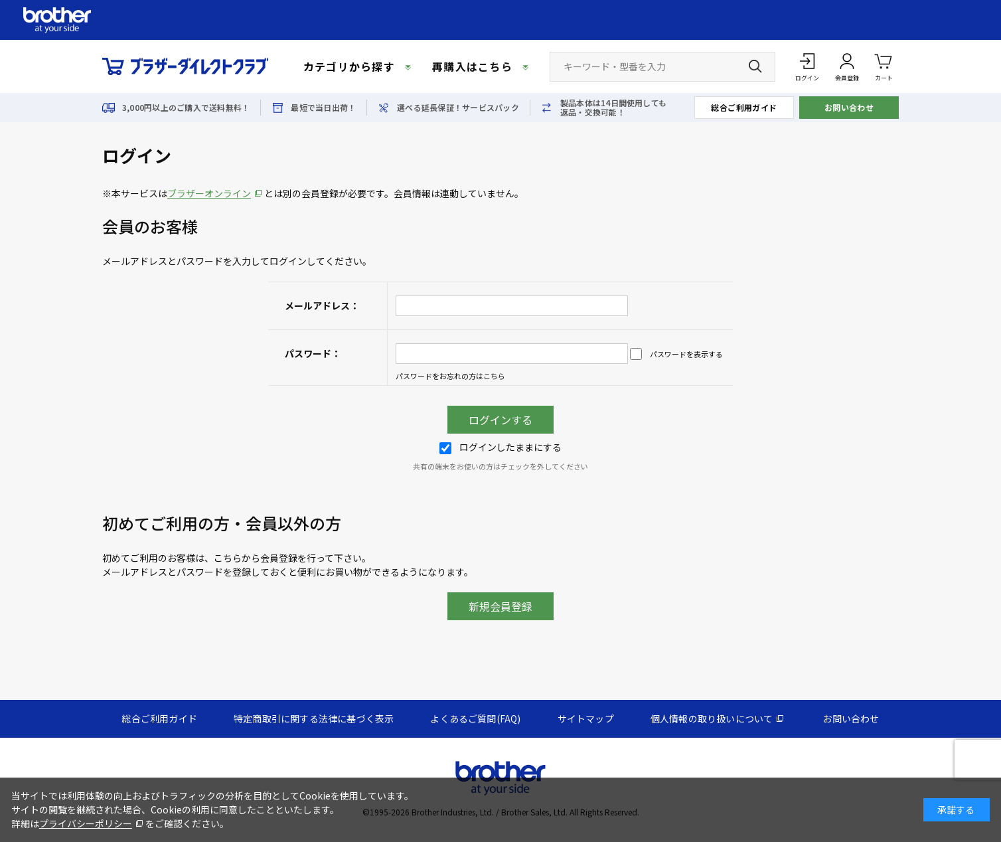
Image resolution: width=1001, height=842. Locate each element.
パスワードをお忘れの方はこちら (450, 376)
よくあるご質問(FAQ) (475, 718)
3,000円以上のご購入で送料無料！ (186, 107)
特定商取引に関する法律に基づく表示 (314, 718)
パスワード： (313, 353)
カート (884, 66)
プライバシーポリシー (85, 823)
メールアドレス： (322, 305)
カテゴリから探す (349, 66)
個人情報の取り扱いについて (712, 718)
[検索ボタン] (755, 66)
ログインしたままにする (500, 447)
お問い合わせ (849, 107)
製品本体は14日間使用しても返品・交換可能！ (613, 107)
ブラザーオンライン (209, 193)
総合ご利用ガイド (744, 107)
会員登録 (847, 78)
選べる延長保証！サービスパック (458, 107)
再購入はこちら (472, 66)
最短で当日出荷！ (323, 107)
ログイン (807, 78)
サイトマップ (586, 718)
